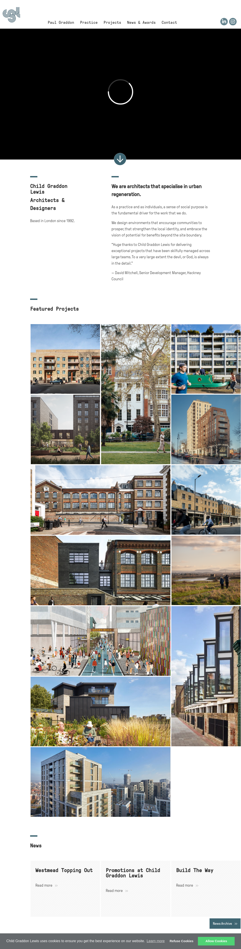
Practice (89, 22)
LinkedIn (224, 21)
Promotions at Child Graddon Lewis (133, 872)
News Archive (222, 923)
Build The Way (194, 870)
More (120, 159)
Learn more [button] (156, 941)
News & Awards (141, 22)
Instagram (233, 21)
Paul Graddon (61, 22)
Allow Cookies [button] (216, 941)
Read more (43, 885)
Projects (112, 22)
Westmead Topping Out (64, 870)
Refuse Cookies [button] (182, 941)
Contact (169, 22)
